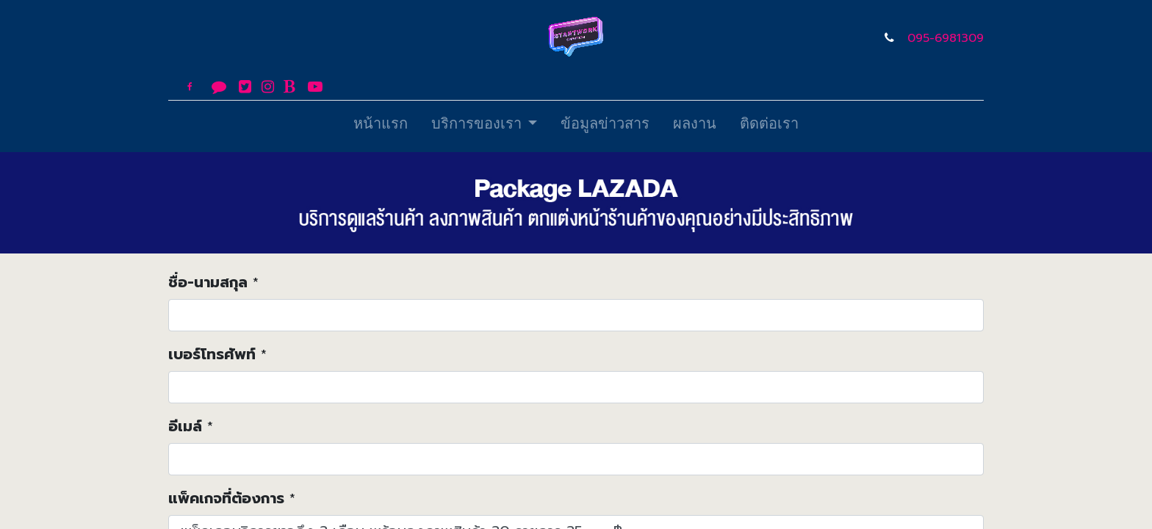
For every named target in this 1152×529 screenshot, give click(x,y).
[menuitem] (380, 126)
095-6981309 (945, 38)
